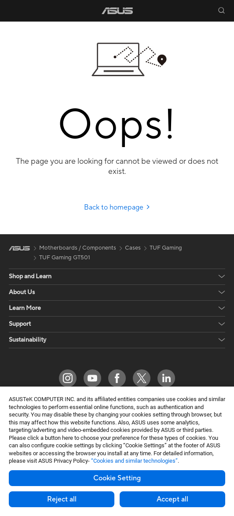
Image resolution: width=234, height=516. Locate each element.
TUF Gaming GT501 (64, 257)
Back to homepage (117, 207)
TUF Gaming (166, 247)
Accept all (172, 499)
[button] (13, 11)
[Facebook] (117, 378)
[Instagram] (68, 378)
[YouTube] (92, 378)
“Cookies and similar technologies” (134, 460)
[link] (117, 10)
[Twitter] (141, 378)
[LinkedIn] (166, 378)
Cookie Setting (117, 478)
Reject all (62, 499)
